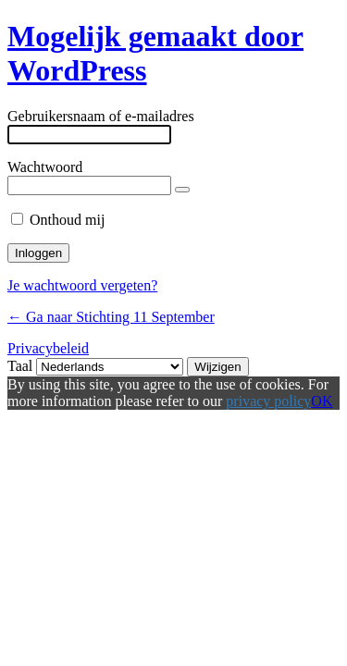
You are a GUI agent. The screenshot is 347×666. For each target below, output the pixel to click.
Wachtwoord (44, 167)
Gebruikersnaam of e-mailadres (100, 116)
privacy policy (268, 401)
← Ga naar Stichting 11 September (111, 317)
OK (321, 401)
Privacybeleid (48, 348)
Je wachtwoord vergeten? (82, 285)
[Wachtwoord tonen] (182, 189)
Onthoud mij (67, 220)
